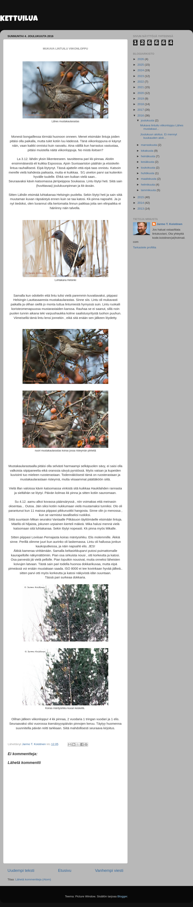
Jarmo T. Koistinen (169, 224)
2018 (141, 104)
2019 (141, 98)
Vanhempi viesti (109, 870)
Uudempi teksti (21, 870)
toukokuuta (148, 167)
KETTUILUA (19, 19)
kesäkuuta (148, 161)
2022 (141, 81)
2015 (141, 197)
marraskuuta (149, 144)
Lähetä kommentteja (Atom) (33, 879)
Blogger (122, 896)
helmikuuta (148, 184)
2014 (141, 202)
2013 (141, 208)
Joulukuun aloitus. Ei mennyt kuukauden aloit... (158, 136)
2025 (141, 64)
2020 (141, 93)
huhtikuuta (148, 173)
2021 (141, 87)
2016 (141, 115)
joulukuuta (148, 120)
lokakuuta (147, 150)
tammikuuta (149, 190)
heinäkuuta (148, 156)
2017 (141, 109)
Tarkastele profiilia (144, 247)
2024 (141, 70)
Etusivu (64, 870)
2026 (141, 59)
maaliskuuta (149, 178)
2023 (141, 76)
